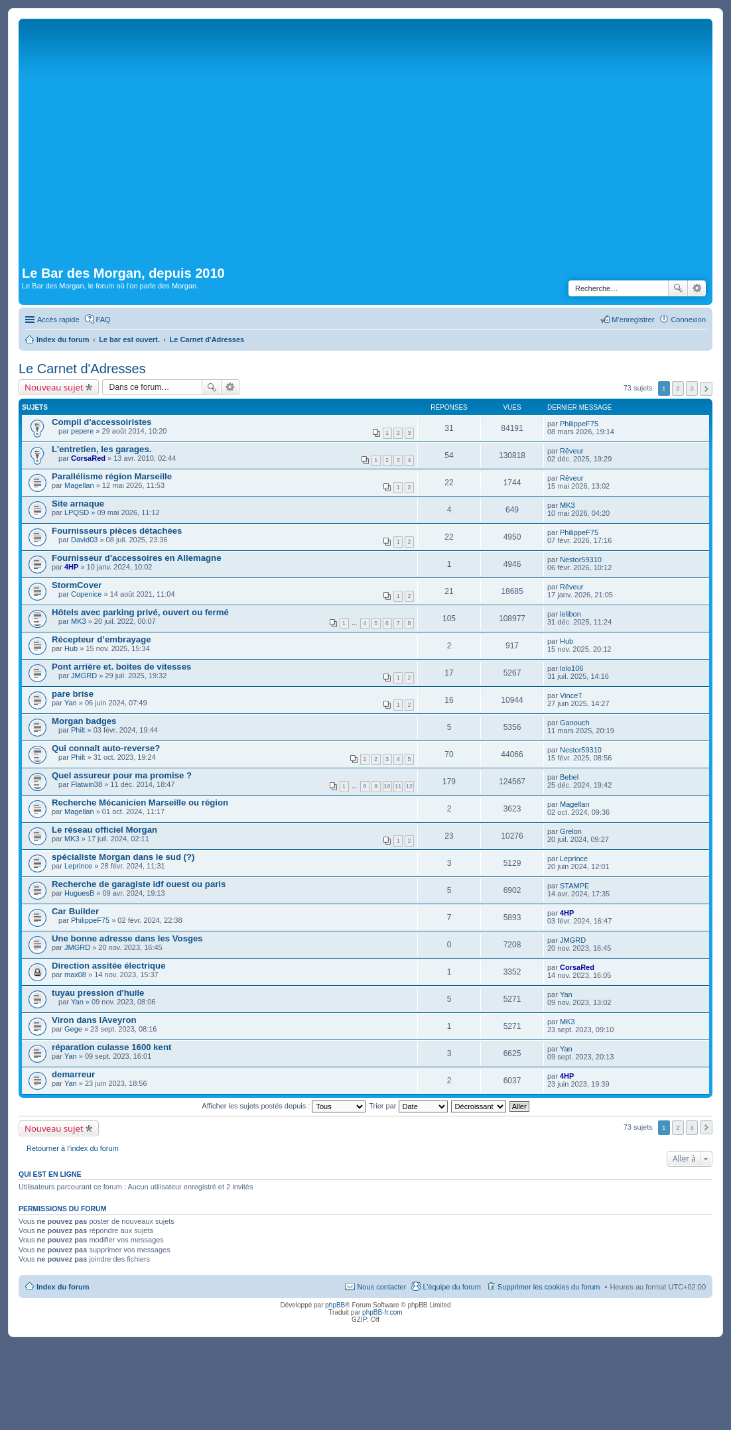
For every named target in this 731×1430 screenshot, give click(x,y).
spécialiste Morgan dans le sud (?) (123, 857)
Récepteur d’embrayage (101, 639)
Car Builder (75, 911)
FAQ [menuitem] (103, 320)
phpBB (335, 1305)
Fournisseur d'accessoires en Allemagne (137, 558)
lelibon (570, 614)
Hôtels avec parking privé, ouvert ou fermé (140, 612)
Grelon (571, 831)
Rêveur (571, 451)
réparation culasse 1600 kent (111, 1047)
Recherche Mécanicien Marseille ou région (140, 802)
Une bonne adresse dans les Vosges (127, 938)
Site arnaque (78, 503)
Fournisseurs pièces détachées (117, 531)
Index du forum (62, 1287)
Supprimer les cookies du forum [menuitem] (549, 1287)
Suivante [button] (706, 389)
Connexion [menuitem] (688, 320)
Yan (70, 703)
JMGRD (84, 676)
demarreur (73, 1074)
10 (387, 786)
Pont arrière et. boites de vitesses (121, 667)
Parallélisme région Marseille (112, 476)
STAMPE (574, 886)
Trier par (408, 1106)
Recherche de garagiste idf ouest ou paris (139, 884)
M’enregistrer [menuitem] (633, 320)
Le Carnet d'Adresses (82, 368)
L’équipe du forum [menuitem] (451, 1287)
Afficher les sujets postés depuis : (284, 1106)
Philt (78, 730)
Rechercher (678, 288)
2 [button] (678, 388)
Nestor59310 (581, 560)
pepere (82, 431)
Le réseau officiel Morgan (104, 830)
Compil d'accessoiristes (101, 422)
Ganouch (575, 723)
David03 (84, 540)
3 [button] (692, 388)
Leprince (78, 866)
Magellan (79, 485)
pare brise (73, 694)
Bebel (569, 777)
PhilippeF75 (579, 424)
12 (409, 786)
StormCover (76, 585)
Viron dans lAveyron (94, 1020)
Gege (73, 1029)
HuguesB (79, 893)
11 (398, 786)
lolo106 (571, 668)
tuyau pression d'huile (98, 993)
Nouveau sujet (54, 387)
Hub (71, 648)
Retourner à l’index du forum (73, 1148)
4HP (71, 567)
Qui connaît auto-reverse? (106, 748)
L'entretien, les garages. (101, 449)
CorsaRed (88, 458)
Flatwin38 (86, 784)
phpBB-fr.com (382, 1312)
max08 (75, 975)
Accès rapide (58, 320)
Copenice (86, 594)
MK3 (567, 505)
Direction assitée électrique (109, 966)
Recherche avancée (697, 288)
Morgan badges (84, 721)
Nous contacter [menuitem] (381, 1287)
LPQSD (76, 512)
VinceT (571, 695)
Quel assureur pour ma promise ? (122, 775)
